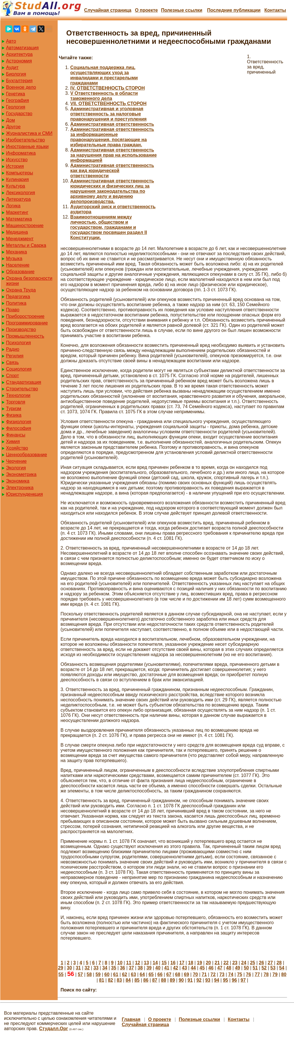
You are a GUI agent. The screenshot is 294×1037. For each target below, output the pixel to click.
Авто (11, 41)
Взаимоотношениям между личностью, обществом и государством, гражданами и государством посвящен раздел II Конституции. (108, 227)
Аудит (12, 67)
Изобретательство (25, 139)
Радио (12, 349)
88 (163, 980)
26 (261, 962)
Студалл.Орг (53, 1028)
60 (107, 974)
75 (239, 974)
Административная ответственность (112, 124)
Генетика (15, 93)
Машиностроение (25, 225)
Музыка (14, 258)
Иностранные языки (27, 146)
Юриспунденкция (24, 494)
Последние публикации (233, 10)
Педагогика (18, 296)
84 (128, 980)
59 (98, 974)
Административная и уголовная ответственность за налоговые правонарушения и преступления (108, 113)
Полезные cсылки (181, 10)
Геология (15, 107)
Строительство (22, 388)
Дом (10, 120)
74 (230, 974)
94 (216, 980)
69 (186, 974)
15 (164, 962)
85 (137, 980)
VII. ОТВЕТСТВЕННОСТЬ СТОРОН (108, 103)
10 (119, 962)
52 (264, 967)
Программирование (27, 322)
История (15, 166)
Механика (16, 251)
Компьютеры (19, 172)
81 (101, 980)
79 (275, 974)
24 (243, 962)
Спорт (12, 375)
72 (213, 974)
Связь (12, 362)
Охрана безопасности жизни (29, 281)
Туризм (13, 408)
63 (133, 974)
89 (172, 980)
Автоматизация (22, 47)
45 (202, 967)
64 (142, 974)
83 (119, 980)
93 (207, 980)
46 (211, 967)
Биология (16, 74)
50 (246, 967)
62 (124, 974)
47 (219, 967)
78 (266, 974)
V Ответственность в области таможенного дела (104, 96)
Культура (15, 186)
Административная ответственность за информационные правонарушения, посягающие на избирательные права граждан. (112, 137)
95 (225, 980)
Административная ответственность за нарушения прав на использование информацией (113, 155)
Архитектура (19, 54)
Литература (18, 199)
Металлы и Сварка (26, 245)
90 (181, 980)
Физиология (18, 421)
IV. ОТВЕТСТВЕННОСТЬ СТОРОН (107, 88)
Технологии (18, 395)
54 (281, 967)
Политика (16, 303)
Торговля (15, 402)
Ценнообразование (26, 454)
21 (217, 962)
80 (284, 974)
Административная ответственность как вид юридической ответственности (112, 170)
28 (279, 962)
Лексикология (20, 192)
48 (228, 967)
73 (222, 974)
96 (234, 980)
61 (115, 974)
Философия (18, 428)
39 (149, 967)
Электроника (20, 487)
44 (193, 967)
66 (160, 974)
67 (169, 974)
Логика (13, 205)
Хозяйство (17, 448)
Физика (14, 415)
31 (78, 967)
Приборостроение (25, 316)
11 (128, 962)
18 (190, 962)
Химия (13, 441)
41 (166, 967)
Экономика (18, 481)
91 (190, 980)
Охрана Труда (21, 290)
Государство (19, 113)
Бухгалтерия (19, 80)
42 (175, 967)
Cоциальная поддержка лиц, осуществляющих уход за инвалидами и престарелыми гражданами (104, 75)
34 (104, 967)
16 (173, 962)
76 (248, 974)
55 (61, 974)
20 (208, 962)
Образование (20, 271)
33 (96, 967)
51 (255, 967)
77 (257, 974)
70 (195, 974)
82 (110, 980)
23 (234, 962)
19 (199, 962)
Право (13, 309)
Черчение (16, 461)
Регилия (15, 355)
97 (243, 980)
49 (237, 967)
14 (155, 962)
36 (122, 967)
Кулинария (17, 179)
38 (140, 967)
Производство (21, 329)
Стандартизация (23, 382)
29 (60, 967)
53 (273, 967)
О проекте (146, 10)
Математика (19, 219)
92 (199, 980)
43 (184, 967)
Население (18, 265)
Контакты (275, 10)
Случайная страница (107, 10)
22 (226, 962)
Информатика (21, 153)
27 (270, 962)
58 (89, 974)
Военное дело (21, 87)
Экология (16, 467)
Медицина (17, 232)
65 (151, 974)
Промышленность (25, 336)
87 (154, 980)
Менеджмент (20, 238)
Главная (131, 1019)
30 (69, 967)
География (17, 100)
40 (158, 967)
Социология (19, 369)
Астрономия (19, 60)
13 (146, 962)
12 (137, 962)
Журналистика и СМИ (29, 133)
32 (87, 967)
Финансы (15, 434)
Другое (13, 126)
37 (131, 967)
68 (177, 974)
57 (80, 974)
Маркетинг (17, 212)
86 (146, 980)
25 (252, 962)
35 (113, 967)
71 (204, 974)
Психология (18, 342)
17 (181, 962)
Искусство (17, 159)
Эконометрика (21, 474)
